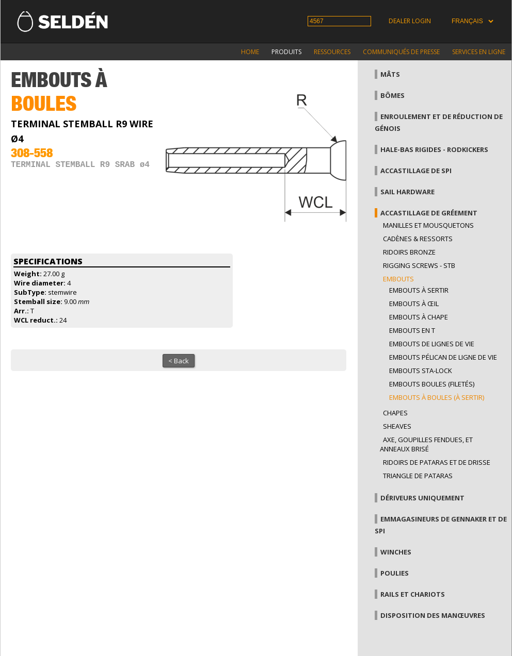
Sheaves (397, 426)
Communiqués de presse (401, 51)
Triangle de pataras (418, 475)
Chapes (395, 412)
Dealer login (410, 20)
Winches (395, 552)
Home (250, 51)
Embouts (398, 278)
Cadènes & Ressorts (418, 238)
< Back (178, 360)
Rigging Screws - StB (419, 265)
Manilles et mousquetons (428, 225)
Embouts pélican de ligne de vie (443, 357)
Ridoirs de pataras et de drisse (436, 462)
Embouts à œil (414, 303)
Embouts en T (412, 330)
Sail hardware (407, 191)
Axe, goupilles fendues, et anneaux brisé (426, 444)
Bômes (392, 95)
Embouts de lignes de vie (431, 343)
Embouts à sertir (419, 290)
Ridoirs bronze (409, 252)
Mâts (390, 74)
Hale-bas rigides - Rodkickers (434, 149)
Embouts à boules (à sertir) (436, 397)
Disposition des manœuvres (432, 615)
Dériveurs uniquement (422, 497)
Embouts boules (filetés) (431, 384)
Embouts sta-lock (420, 370)
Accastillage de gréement (428, 212)
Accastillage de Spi (416, 170)
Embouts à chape (418, 317)
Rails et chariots (412, 594)
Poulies (394, 573)
